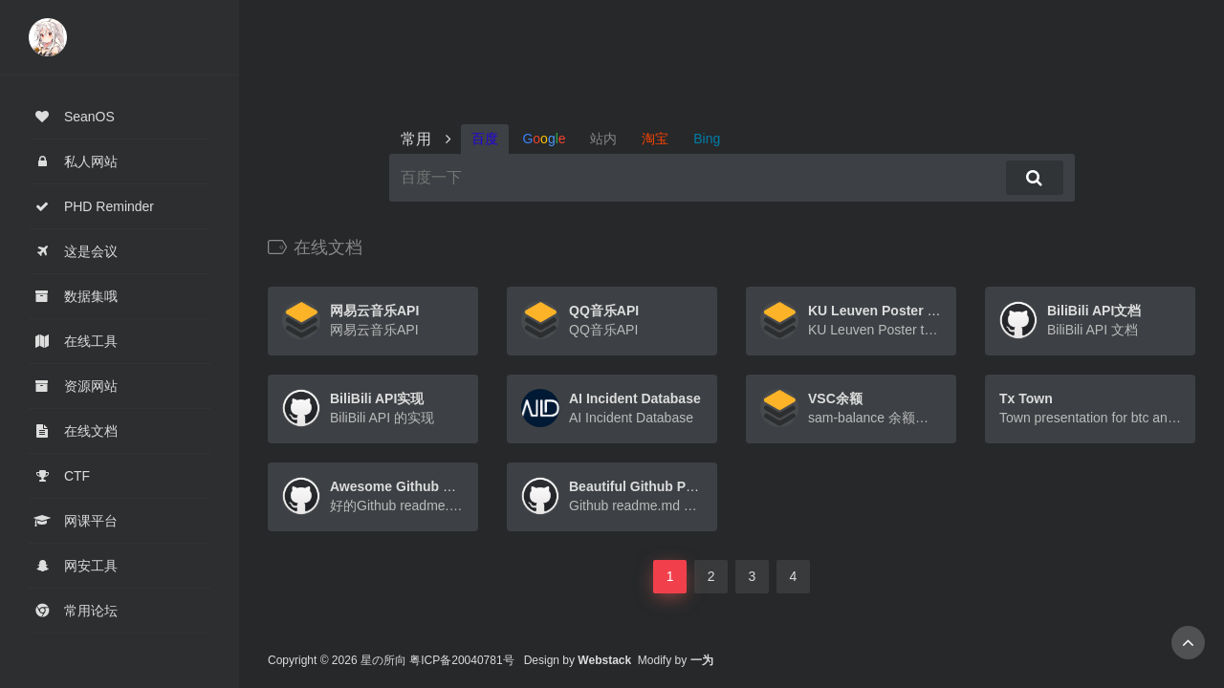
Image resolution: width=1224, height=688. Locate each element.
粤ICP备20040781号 (461, 660)
